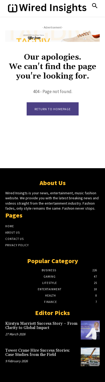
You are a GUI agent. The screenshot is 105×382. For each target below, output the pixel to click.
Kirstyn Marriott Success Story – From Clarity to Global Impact (41, 326)
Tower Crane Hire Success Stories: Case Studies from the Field (37, 352)
